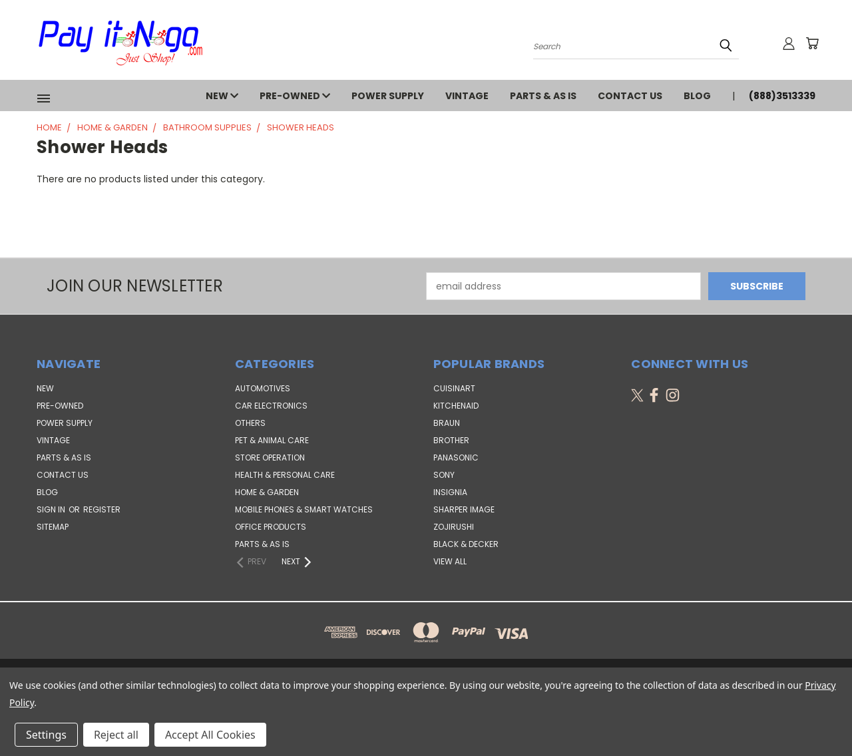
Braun (446, 423)
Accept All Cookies (210, 734)
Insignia (450, 492)
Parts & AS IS (262, 544)
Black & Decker (466, 544)
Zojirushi (453, 526)
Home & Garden (267, 492)
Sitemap (53, 526)
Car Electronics (271, 405)
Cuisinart (454, 388)
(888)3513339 (782, 95)
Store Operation (270, 457)
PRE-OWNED (295, 95)
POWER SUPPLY (387, 95)
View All (450, 561)
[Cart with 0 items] (812, 43)
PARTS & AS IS (543, 95)
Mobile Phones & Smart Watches (304, 509)
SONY (444, 474)
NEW (222, 95)
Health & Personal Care (285, 474)
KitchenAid (456, 405)
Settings (46, 734)
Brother (451, 440)
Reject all (116, 734)
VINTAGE (467, 95)
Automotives (262, 388)
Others (250, 423)
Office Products (270, 526)
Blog (697, 95)
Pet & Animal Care (272, 440)
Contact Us (630, 95)
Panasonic (456, 457)
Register (101, 509)
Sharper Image (464, 509)
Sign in (52, 509)
